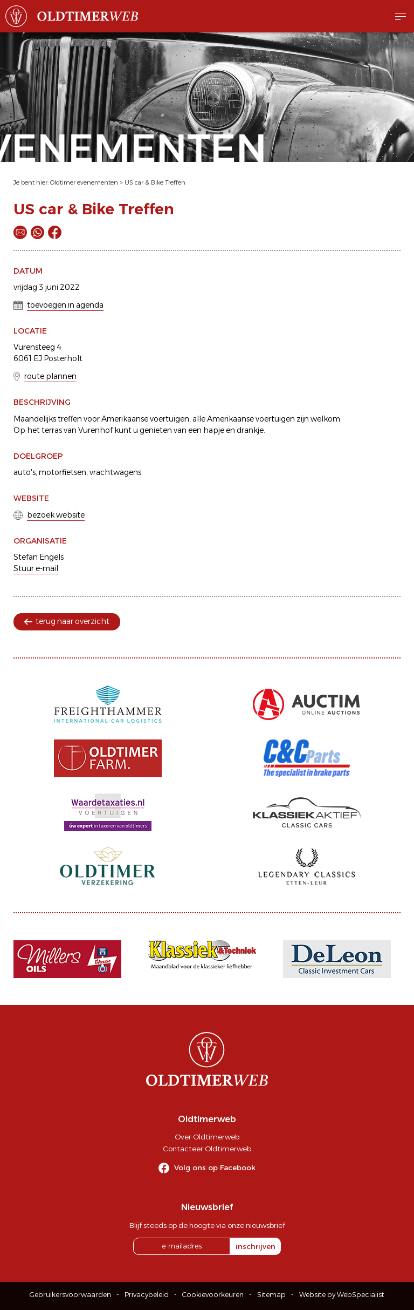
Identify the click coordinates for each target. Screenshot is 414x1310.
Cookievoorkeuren (213, 1295)
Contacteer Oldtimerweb (207, 1148)
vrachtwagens (115, 472)
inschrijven (255, 1246)
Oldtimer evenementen (84, 182)
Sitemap (271, 1295)
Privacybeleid (147, 1295)
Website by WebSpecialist (341, 1295)
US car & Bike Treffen (155, 182)
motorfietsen (62, 472)
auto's (24, 472)
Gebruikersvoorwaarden (70, 1295)
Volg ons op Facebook (215, 1167)
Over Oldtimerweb (207, 1136)
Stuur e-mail (35, 568)
